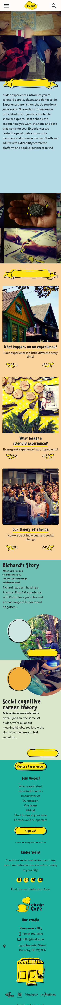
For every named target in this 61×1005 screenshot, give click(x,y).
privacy (27, 842)
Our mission (30, 801)
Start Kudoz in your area (30, 815)
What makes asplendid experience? (30, 440)
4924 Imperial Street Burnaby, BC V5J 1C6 (32, 947)
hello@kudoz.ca (33, 939)
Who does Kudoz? (30, 786)
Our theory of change (30, 529)
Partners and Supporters (30, 820)
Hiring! (30, 810)
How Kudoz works (30, 791)
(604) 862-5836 (32, 933)
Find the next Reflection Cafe (30, 889)
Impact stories (30, 796)
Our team (30, 805)
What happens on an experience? (30, 346)
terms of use (40, 842)
